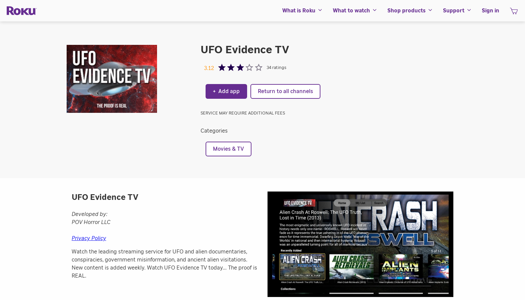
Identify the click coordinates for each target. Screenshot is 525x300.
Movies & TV (228, 149)
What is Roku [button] (302, 10)
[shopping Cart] (513, 13)
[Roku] (22, 10)
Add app (226, 91)
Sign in (490, 10)
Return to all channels (285, 91)
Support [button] (457, 10)
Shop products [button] (410, 10)
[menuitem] (302, 10)
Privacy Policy (89, 238)
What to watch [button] (355, 10)
